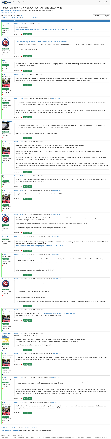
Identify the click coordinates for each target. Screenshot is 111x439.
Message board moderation (8, 12)
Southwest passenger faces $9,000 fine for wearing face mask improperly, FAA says (41, 42)
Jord (4, 74)
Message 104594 (18, 278)
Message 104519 (18, 121)
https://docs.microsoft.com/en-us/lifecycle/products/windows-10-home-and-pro (40, 246)
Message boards (6, 10)
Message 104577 (18, 141)
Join (100, 2)
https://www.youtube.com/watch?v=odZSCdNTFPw (59, 313)
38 (25, 17)
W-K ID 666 (5, 236)
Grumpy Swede (6, 334)
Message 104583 (18, 175)
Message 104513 (18, 98)
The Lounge (16, 10)
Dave (4, 60)
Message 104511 (18, 74)
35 (17, 17)
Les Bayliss (5, 23)
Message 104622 (18, 333)
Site (25, 2)
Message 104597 (18, 309)
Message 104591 (18, 236)
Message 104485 (18, 38)
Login (105, 2)
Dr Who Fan (5, 38)
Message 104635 (18, 353)
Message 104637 (18, 402)
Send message (5, 28)
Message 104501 (18, 60)
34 (14, 17)
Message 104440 (18, 23)
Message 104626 (56, 353)
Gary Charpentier (8, 121)
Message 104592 (18, 254)
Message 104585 (18, 214)
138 (33, 17)
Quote (30, 34)
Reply (25, 34)
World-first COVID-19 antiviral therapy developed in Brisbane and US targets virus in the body (44, 29)
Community (17, 2)
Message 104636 (18, 377)
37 (23, 17)
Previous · (4, 17)
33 (12, 17)
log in (20, 15)
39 (28, 17)
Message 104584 (18, 190)
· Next (36, 17)
